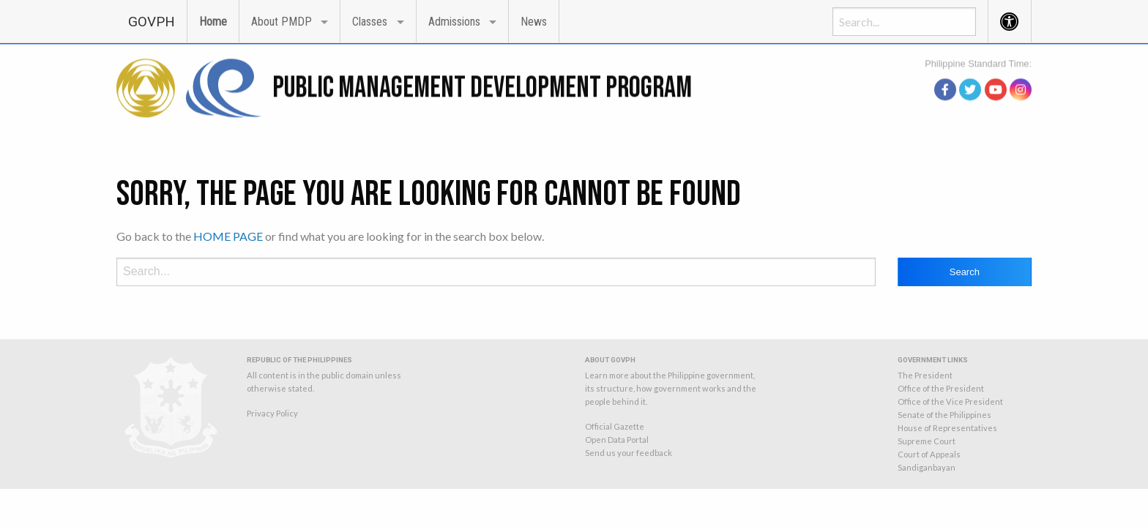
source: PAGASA (998, 71)
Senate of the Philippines (944, 414)
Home (213, 22)
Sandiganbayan (926, 467)
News (534, 22)
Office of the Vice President (950, 401)
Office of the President (941, 388)
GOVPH (151, 21)
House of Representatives (947, 428)
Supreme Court (926, 441)
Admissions (454, 22)
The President (925, 375)
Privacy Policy (272, 413)
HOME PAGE (228, 236)
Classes (369, 22)
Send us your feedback (628, 452)
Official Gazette (614, 426)
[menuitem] (151, 21)
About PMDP (281, 22)
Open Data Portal (617, 439)
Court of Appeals (929, 454)
